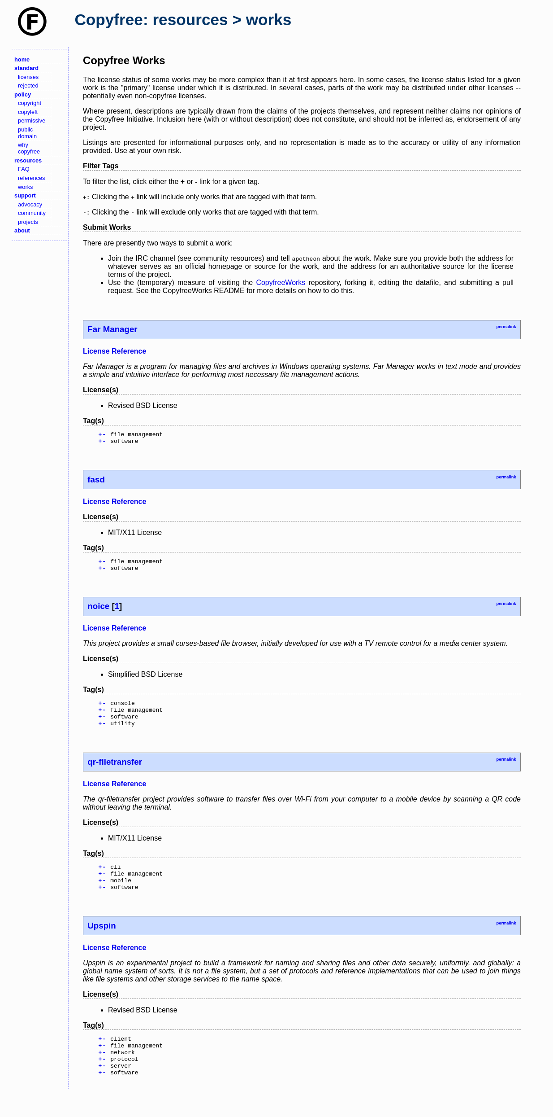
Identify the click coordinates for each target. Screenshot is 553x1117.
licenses (28, 77)
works (25, 187)
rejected (28, 85)
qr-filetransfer (114, 772)
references (31, 178)
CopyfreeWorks (280, 282)
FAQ (24, 169)
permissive (31, 120)
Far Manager (112, 329)
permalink (506, 326)
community (32, 213)
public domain (27, 133)
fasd (95, 482)
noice (98, 611)
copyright (29, 103)
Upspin (101, 941)
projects (28, 222)
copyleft (28, 112)
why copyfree (29, 148)
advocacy (30, 204)
